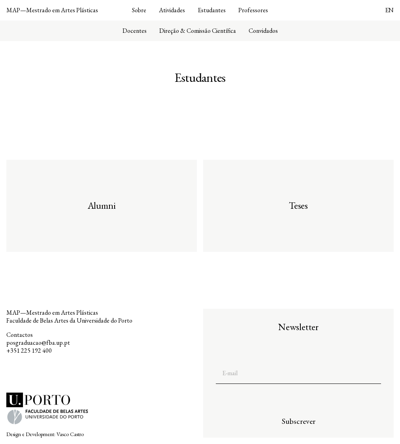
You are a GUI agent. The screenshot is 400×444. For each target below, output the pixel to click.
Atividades (172, 10)
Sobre (139, 10)
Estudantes (212, 10)
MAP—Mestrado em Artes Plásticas (52, 10)
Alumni (102, 205)
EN (389, 10)
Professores (253, 10)
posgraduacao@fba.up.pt (38, 342)
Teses (298, 205)
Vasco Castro (70, 434)
